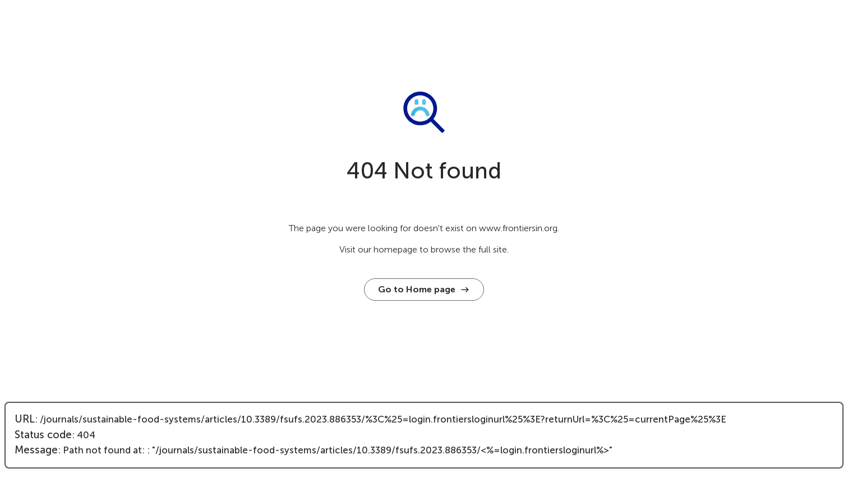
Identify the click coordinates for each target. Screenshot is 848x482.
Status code (43, 435)
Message (36, 450)
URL (25, 419)
